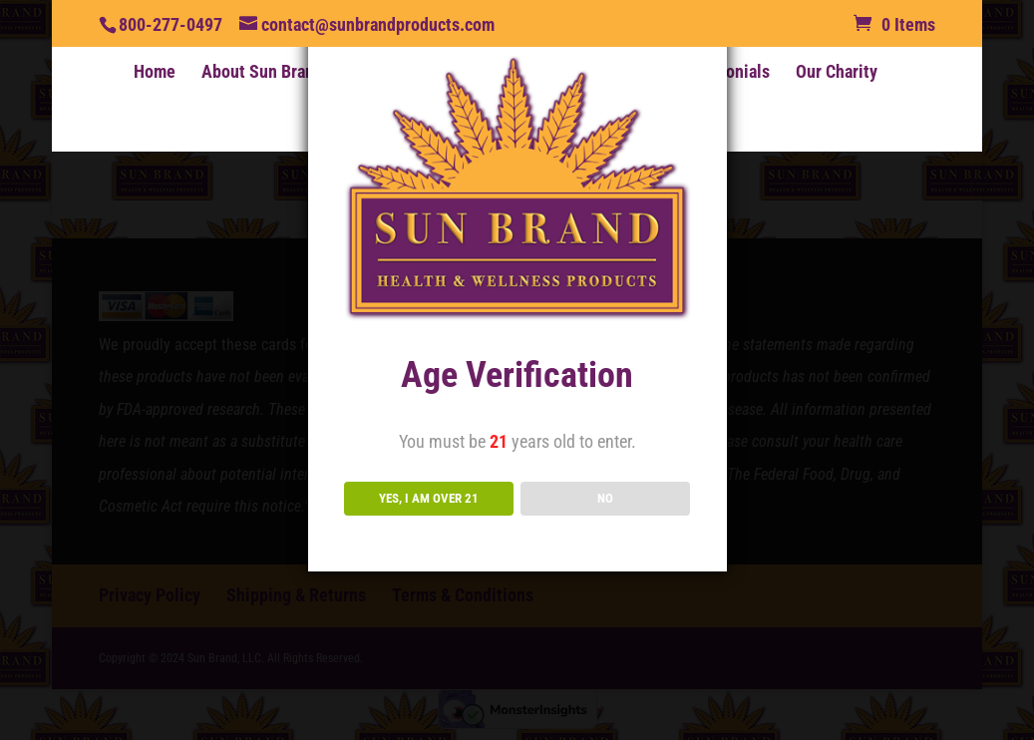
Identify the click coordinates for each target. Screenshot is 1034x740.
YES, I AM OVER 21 (429, 498)
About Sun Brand (262, 73)
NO (605, 498)
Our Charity (836, 73)
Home (154, 73)
